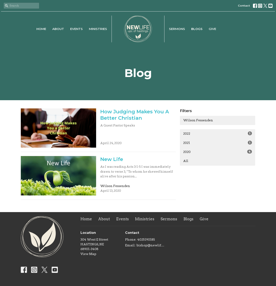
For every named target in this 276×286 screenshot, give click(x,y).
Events (76, 29)
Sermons (177, 29)
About (58, 29)
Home (41, 29)
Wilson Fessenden (198, 120)
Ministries (98, 29)
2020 (217, 152)
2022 (217, 133)
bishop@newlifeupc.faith (151, 245)
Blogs (197, 29)
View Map (88, 254)
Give (212, 29)
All (185, 161)
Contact (244, 5)
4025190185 (146, 239)
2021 (217, 143)
